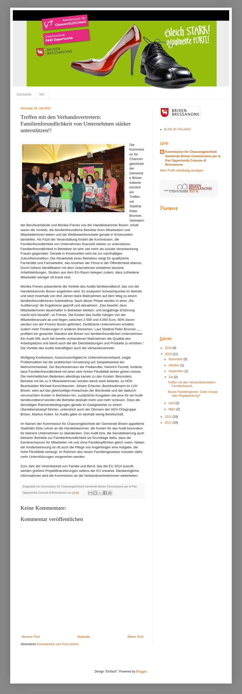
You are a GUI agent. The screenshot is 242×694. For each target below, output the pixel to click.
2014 (169, 348)
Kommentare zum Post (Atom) (57, 644)
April (172, 403)
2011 (169, 422)
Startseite (23, 94)
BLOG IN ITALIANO (177, 129)
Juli (171, 377)
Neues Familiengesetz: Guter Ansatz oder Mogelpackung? (193, 393)
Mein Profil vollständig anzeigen (181, 170)
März (172, 409)
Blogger (141, 671)
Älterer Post (135, 637)
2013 (169, 354)
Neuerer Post (31, 637)
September (176, 371)
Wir (42, 94)
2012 (169, 416)
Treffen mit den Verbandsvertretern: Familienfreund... (192, 384)
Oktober (174, 365)
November (176, 359)
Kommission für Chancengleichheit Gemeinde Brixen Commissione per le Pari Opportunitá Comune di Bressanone (192, 158)
